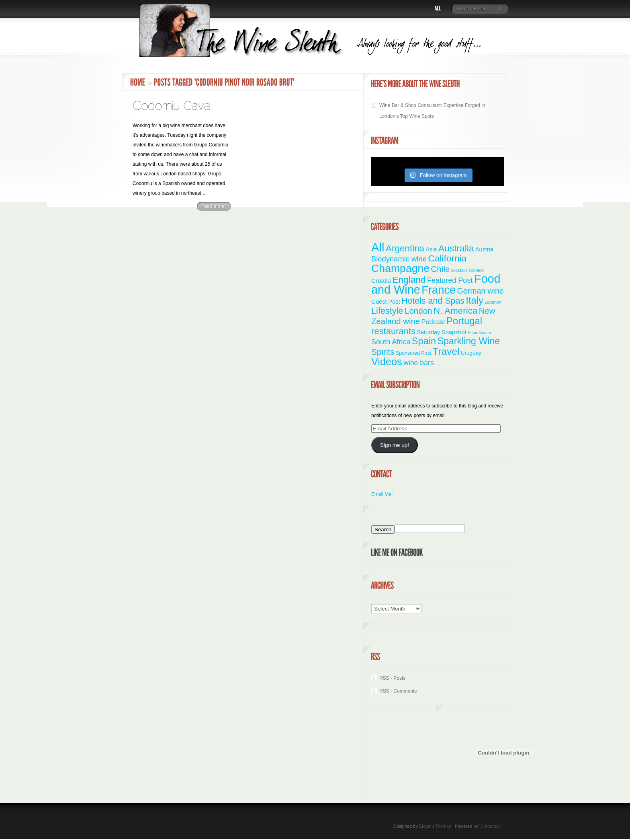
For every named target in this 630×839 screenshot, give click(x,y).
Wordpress (490, 826)
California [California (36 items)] (447, 258)
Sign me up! (394, 445)
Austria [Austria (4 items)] (484, 249)
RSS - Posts (392, 678)
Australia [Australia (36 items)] (456, 248)
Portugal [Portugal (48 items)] (464, 320)
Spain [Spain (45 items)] (424, 341)
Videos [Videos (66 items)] (386, 361)
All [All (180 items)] (378, 247)
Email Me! (382, 494)
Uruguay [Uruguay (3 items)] (471, 353)
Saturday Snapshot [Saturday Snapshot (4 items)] (441, 332)
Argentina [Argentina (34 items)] (405, 248)
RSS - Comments (398, 691)
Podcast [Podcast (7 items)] (433, 321)
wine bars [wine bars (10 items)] (418, 363)
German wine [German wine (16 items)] (480, 290)
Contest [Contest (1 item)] (476, 270)
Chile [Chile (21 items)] (440, 268)
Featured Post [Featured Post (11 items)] (450, 280)
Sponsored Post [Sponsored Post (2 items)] (413, 353)
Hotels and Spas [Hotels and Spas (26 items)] (432, 301)
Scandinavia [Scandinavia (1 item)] (479, 332)
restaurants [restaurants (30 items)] (393, 331)
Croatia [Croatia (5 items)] (381, 280)
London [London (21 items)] (418, 310)
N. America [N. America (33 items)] (455, 311)
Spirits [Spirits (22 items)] (383, 351)
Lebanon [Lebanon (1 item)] (493, 302)
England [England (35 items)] (408, 279)
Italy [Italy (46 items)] (474, 300)
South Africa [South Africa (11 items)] (390, 342)
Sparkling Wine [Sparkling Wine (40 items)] (469, 341)
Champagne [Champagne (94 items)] (400, 268)
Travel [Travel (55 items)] (445, 351)
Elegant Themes (435, 826)
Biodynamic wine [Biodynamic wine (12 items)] (399, 259)
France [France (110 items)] (438, 290)
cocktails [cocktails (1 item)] (459, 270)
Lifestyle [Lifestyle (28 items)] (387, 311)
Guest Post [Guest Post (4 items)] (385, 301)
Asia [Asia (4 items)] (431, 249)
